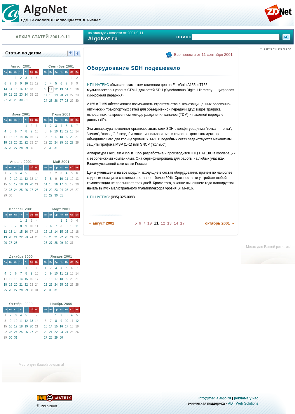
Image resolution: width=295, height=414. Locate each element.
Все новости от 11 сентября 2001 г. (205, 54)
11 (61, 131)
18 (51, 95)
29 (15, 100)
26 (56, 100)
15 (15, 89)
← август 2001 (101, 223)
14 (10, 89)
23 (20, 94)
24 (26, 94)
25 (51, 100)
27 (5, 100)
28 (10, 100)
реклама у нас (246, 398)
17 (26, 89)
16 (20, 89)
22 (15, 94)
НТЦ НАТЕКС (98, 85)
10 (26, 83)
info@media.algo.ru (214, 398)
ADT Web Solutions (243, 403)
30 (20, 100)
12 (56, 89)
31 (26, 100)
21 (10, 94)
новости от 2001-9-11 (126, 33)
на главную (97, 33)
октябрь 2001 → (220, 223)
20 (5, 94)
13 (5, 89)
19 (56, 95)
